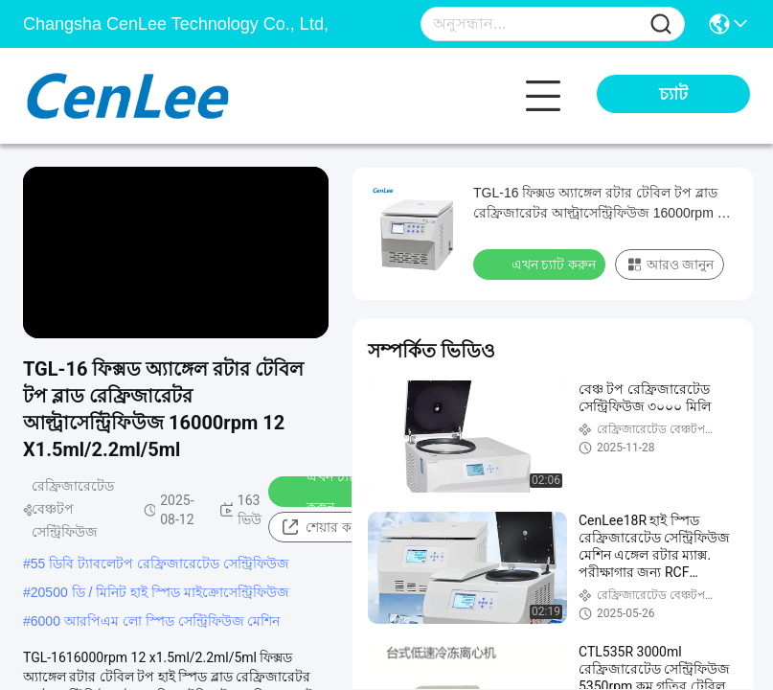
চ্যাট (673, 94)
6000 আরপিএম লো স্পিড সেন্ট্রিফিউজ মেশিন (156, 621)
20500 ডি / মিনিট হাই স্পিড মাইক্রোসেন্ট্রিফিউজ (160, 592)
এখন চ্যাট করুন (320, 491)
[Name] (660, 24)
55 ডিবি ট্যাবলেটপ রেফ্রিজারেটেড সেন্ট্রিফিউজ (160, 563)
